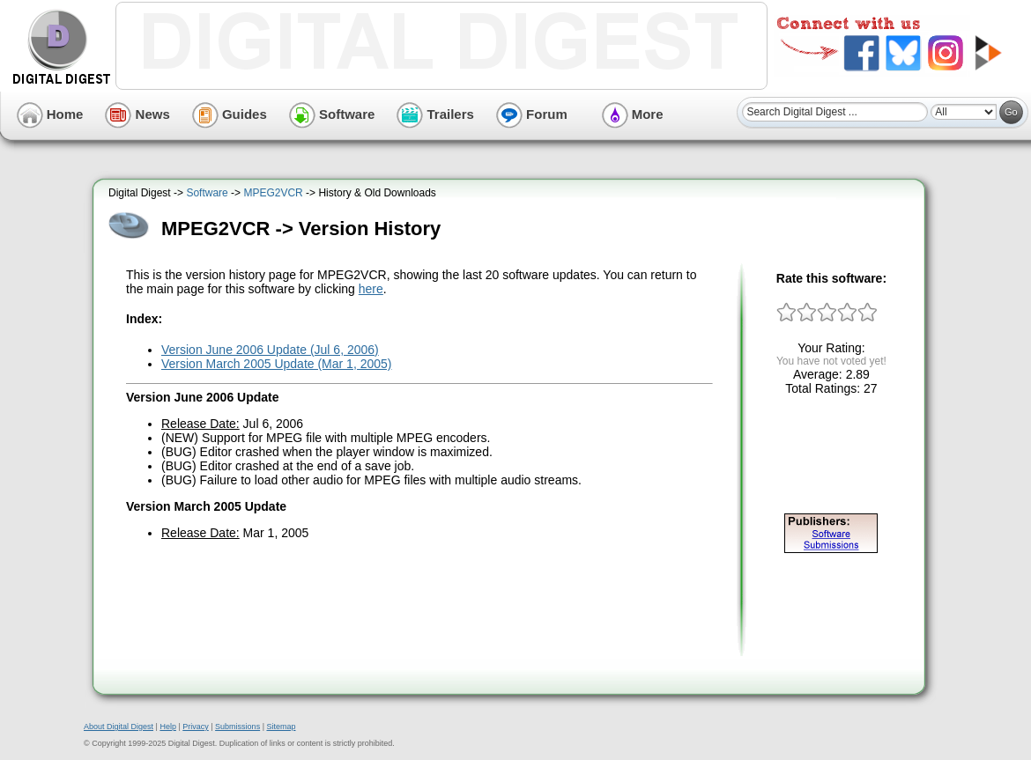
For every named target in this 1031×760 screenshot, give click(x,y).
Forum (531, 114)
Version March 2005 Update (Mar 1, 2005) (276, 364)
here (371, 289)
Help (167, 726)
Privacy (195, 726)
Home (50, 114)
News (137, 114)
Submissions (237, 726)
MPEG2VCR (272, 193)
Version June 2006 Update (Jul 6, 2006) (270, 350)
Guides (229, 114)
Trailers (435, 114)
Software (332, 114)
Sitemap (280, 726)
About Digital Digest (118, 726)
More (633, 114)
